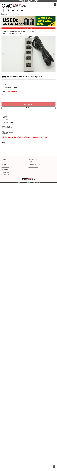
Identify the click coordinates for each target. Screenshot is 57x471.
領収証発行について (6, 172)
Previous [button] (2, 54)
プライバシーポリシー (33, 167)
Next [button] (53, 54)
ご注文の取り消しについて (7, 169)
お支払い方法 (4, 161)
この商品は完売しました (28, 104)
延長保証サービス (5, 174)
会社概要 (30, 161)
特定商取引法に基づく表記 (34, 164)
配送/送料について (6, 164)
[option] (29, 54)
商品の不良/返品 (5, 167)
